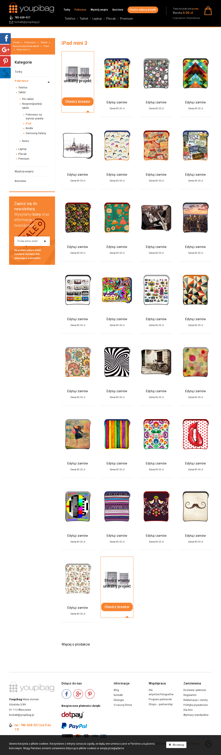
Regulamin (189, 695)
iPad (46, 46)
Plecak (111, 18)
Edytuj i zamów (117, 102)
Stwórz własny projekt (143, 9)
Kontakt (118, 695)
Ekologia (119, 700)
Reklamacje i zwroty (195, 700)
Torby (67, 9)
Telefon (70, 18)
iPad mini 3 (23, 49)
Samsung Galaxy (36, 133)
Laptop (97, 18)
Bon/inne (117, 9)
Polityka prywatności (195, 705)
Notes (25, 141)
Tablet (84, 18)
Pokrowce (80, 9)
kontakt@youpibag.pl (26, 22)
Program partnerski (160, 699)
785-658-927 (22, 17)
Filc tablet (28, 99)
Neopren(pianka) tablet (26, 46)
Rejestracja (193, 18)
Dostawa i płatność (194, 690)
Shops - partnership (161, 704)
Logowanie (179, 18)
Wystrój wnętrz (99, 9)
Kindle (29, 128)
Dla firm (188, 710)
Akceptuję (176, 744)
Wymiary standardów (195, 714)
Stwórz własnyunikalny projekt (78, 78)
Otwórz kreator (77, 101)
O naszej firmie (123, 705)
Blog (116, 690)
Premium (126, 18)
